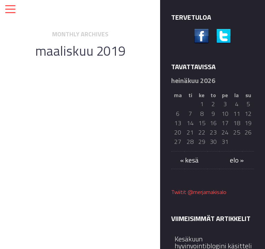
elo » (237, 160)
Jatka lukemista (80, 197)
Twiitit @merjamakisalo (198, 192)
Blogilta (88, 96)
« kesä (189, 160)
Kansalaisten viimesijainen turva (80, 120)
